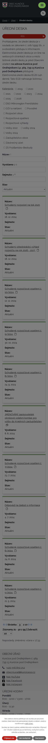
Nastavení (39, 738)
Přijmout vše (9, 738)
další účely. (29, 724)
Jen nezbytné (24, 738)
